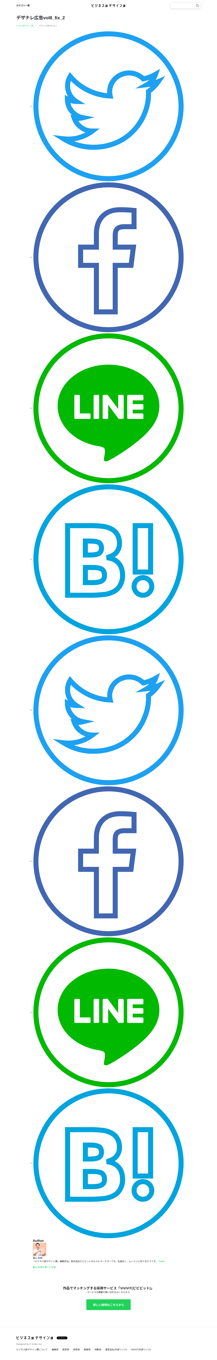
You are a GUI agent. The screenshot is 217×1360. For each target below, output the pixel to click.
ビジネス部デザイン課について (32, 1349)
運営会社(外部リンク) (116, 1349)
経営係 (65, 1349)
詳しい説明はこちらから (108, 1304)
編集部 (55, 1349)
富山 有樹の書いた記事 (44, 1267)
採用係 (76, 1349)
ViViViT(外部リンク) (141, 1349)
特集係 (97, 1349)
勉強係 (87, 1349)
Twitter (161, 1261)
